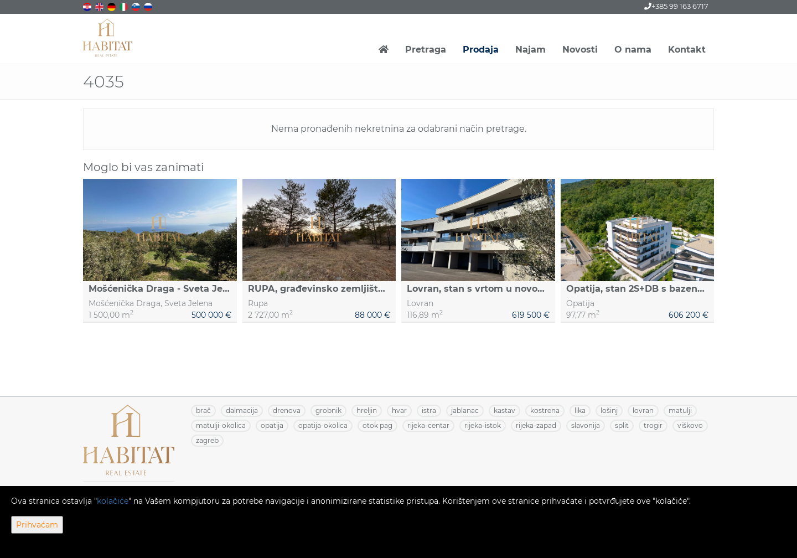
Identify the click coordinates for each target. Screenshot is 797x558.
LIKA (580, 410)
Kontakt (687, 49)
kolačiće (112, 501)
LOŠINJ (609, 410)
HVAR (399, 410)
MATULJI (680, 410)
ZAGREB (207, 440)
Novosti (580, 49)
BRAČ (203, 410)
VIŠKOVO (690, 425)
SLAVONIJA (585, 425)
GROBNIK (328, 410)
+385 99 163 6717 (676, 6)
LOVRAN (643, 410)
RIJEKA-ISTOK (482, 425)
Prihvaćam (37, 525)
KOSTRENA (545, 410)
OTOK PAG (377, 425)
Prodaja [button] (481, 49)
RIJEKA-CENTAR (428, 425)
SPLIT (622, 425)
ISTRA (429, 410)
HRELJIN (366, 410)
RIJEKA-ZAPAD (536, 425)
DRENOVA (287, 410)
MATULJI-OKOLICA (221, 425)
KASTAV (504, 410)
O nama (632, 49)
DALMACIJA (242, 410)
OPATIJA (272, 425)
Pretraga (425, 49)
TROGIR (653, 425)
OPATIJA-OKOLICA (323, 425)
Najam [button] (530, 49)
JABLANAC (465, 410)
